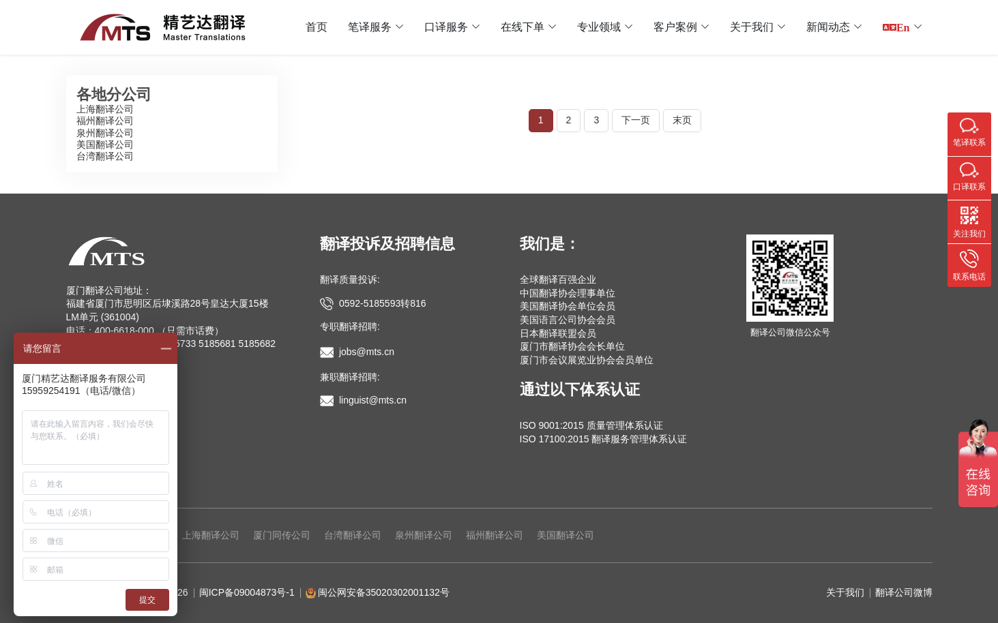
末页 (682, 120)
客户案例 (675, 27)
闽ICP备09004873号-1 (247, 592)
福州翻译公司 (105, 120)
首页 (316, 27)
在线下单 (522, 27)
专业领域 (599, 27)
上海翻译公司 (105, 109)
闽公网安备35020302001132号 (384, 592)
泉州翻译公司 (105, 132)
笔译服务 (370, 27)
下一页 (635, 120)
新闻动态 (828, 27)
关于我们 (752, 27)
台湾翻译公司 (105, 156)
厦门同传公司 (281, 535)
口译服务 (446, 27)
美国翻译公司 (105, 144)
